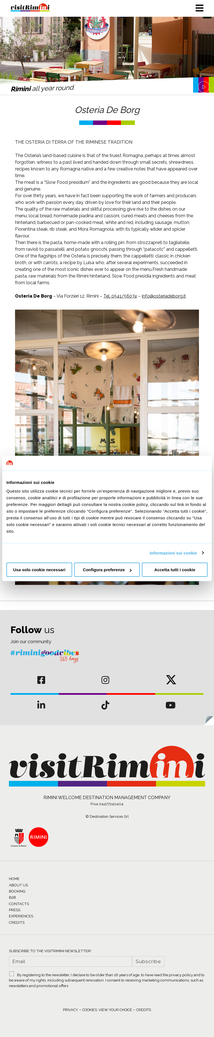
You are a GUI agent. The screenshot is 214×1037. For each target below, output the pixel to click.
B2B (12, 897)
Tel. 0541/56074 (120, 296)
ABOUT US (18, 885)
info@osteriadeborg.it (164, 296)
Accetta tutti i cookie (174, 569)
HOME (14, 879)
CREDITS (17, 922)
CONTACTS (19, 904)
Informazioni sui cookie (173, 553)
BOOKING (17, 891)
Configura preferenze (107, 569)
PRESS (14, 910)
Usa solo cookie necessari (39, 569)
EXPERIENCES (21, 916)
